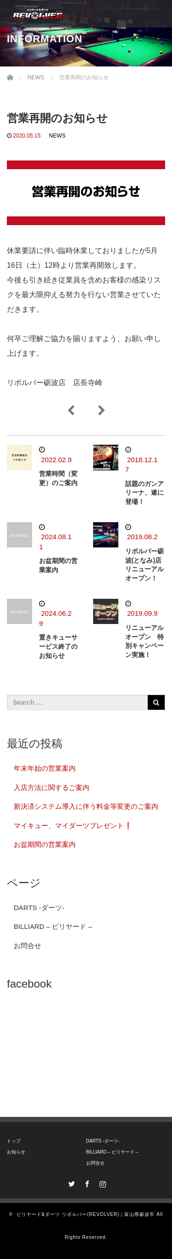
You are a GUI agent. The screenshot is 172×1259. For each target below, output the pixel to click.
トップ (14, 1140)
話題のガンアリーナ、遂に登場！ (144, 493)
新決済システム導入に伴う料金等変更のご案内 (86, 806)
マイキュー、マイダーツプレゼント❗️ (73, 825)
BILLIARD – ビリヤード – (53, 926)
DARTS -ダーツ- (39, 907)
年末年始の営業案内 (45, 768)
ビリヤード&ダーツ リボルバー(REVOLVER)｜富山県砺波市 (86, 1214)
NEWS (57, 136)
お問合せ (27, 946)
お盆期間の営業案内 (45, 844)
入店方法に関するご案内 (51, 787)
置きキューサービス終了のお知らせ (58, 646)
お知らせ (16, 1151)
